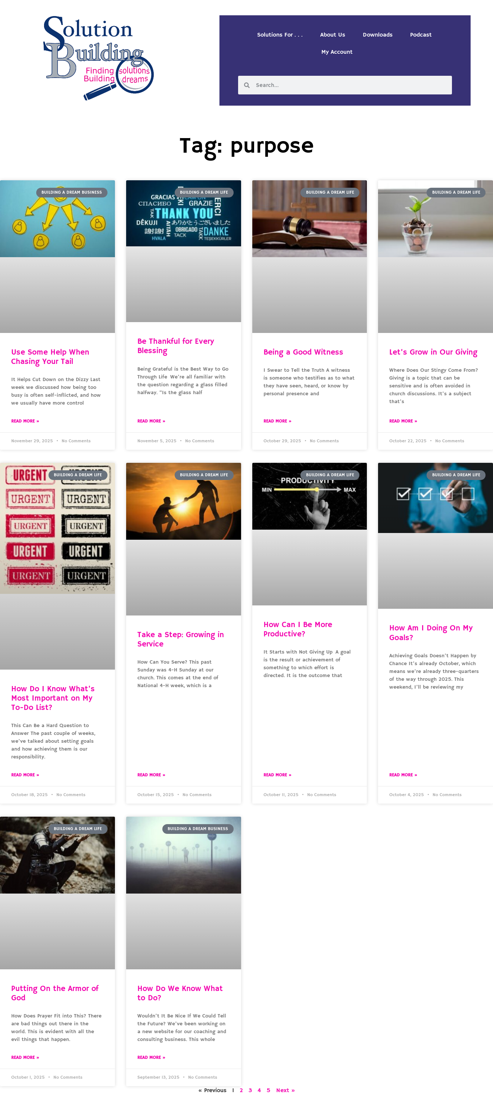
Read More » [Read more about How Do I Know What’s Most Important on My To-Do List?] (25, 775)
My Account (337, 52)
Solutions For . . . (280, 35)
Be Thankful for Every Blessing (175, 346)
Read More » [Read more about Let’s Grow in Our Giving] (403, 421)
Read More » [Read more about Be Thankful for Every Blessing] (151, 421)
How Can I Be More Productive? (297, 629)
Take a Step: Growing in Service (180, 639)
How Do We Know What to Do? (180, 993)
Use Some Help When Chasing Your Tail (50, 357)
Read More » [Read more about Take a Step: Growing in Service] (151, 775)
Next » (285, 1090)
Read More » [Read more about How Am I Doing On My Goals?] (403, 775)
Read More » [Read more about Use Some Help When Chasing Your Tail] (25, 421)
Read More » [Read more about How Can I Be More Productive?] (277, 775)
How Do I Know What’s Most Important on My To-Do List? (53, 698)
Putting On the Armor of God (55, 993)
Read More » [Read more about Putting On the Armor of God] (25, 1057)
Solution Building (210, 1107)
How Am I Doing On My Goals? (431, 632)
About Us (332, 35)
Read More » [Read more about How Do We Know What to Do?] (151, 1057)
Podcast (421, 35)
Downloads (378, 35)
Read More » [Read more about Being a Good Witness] (277, 421)
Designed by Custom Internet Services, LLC (297, 1107)
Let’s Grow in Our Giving (433, 352)
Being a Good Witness (303, 352)
